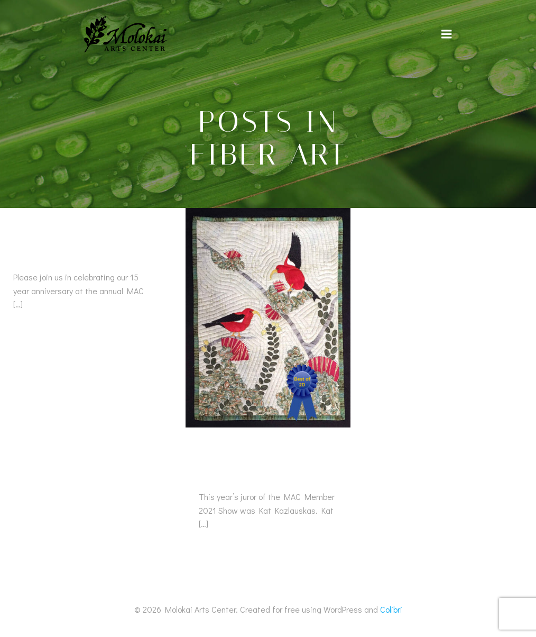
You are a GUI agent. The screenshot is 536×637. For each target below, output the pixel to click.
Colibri (391, 609)
